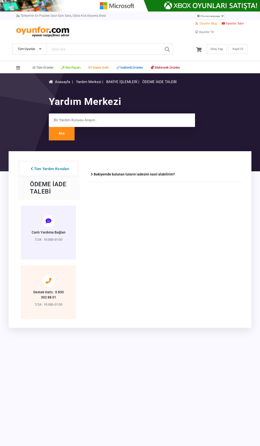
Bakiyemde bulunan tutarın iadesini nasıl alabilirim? (134, 174)
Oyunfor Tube (233, 23)
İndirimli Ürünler (129, 68)
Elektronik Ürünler (165, 67)
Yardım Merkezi (88, 82)
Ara (62, 133)
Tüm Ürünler (43, 67)
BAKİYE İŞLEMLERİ (122, 82)
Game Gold (98, 67)
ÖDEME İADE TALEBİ (159, 82)
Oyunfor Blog (206, 23)
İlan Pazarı (71, 67)
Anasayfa (62, 82)
